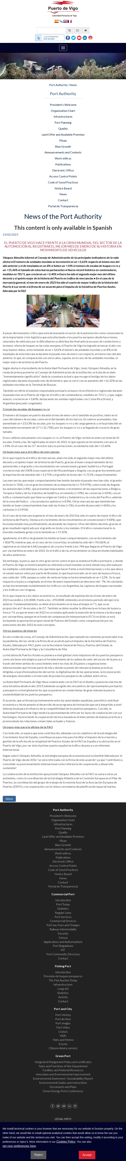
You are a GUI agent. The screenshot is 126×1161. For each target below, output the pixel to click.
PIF (63, 950)
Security (63, 933)
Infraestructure (63, 984)
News (73, 85)
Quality (63, 128)
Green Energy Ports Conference (63, 1091)
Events (63, 1044)
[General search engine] (55, 30)
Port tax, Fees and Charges (63, 925)
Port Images (63, 1023)
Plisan (63, 140)
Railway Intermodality (63, 929)
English (65, 21)
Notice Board (63, 188)
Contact (63, 200)
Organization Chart (63, 110)
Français (69, 21)
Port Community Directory (63, 954)
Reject (38, 1154)
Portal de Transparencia (63, 206)
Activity (63, 997)
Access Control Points (63, 176)
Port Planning (63, 122)
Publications (63, 164)
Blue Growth (63, 146)
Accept (87, 1154)
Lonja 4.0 (63, 988)
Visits (63, 1035)
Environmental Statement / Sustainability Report (63, 1078)
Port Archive (63, 1019)
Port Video (63, 1027)
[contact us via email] (77, 30)
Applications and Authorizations (63, 941)
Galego (61, 21)
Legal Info (63, 1118)
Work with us (63, 158)
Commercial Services (63, 921)
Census (63, 937)
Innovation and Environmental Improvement (63, 1074)
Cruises (63, 1031)
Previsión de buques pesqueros (63, 976)
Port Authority (58, 85)
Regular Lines (63, 912)
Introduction (63, 900)
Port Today (63, 904)
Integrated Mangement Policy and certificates (63, 1062)
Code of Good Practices (63, 182)
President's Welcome (63, 104)
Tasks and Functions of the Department (63, 1066)
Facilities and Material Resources (63, 1070)
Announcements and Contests (63, 152)
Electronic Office (63, 170)
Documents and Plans (63, 1086)
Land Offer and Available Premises (63, 134)
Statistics (63, 908)
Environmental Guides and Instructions (63, 1082)
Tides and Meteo (63, 1039)
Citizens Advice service (63, 1048)
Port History (63, 1014)
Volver (9, 798)
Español (56, 21)
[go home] (85, 30)
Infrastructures (63, 116)
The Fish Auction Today (63, 980)
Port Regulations (63, 945)
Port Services (63, 917)
